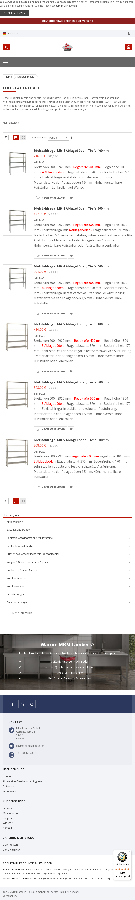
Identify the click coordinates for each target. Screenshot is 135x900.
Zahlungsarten (11, 849)
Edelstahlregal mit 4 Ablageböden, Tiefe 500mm (71, 208)
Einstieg (7, 808)
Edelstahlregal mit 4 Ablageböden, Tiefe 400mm (71, 151)
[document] (67, 8)
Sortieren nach (39, 137)
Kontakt (7, 828)
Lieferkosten (10, 844)
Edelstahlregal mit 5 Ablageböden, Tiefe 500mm (71, 382)
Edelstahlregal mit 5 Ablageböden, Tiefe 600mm (71, 440)
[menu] (67, 562)
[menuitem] (67, 522)
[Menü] (129, 852)
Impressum (9, 791)
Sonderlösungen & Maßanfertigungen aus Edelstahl (56, 878)
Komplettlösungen (94, 878)
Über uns (8, 776)
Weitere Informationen (64, 5)
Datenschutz (10, 786)
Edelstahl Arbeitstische (39, 869)
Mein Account (11, 813)
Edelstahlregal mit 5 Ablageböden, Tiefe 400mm (71, 324)
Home (8, 76)
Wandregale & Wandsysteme (52, 873)
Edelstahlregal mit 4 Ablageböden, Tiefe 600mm (71, 266)
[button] (71, 198)
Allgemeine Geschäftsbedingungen (23, 781)
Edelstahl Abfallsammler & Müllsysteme (95, 869)
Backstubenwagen (62, 869)
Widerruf (8, 823)
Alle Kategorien (11, 515)
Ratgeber (8, 818)
